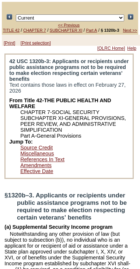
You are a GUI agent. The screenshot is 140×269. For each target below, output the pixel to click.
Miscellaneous (37, 153)
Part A (91, 30)
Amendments (36, 165)
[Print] (9, 43)
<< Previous (69, 25)
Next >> (130, 30)
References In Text (42, 159)
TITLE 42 (11, 30)
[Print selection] (36, 43)
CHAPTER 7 (34, 30)
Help (131, 48)
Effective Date (36, 171)
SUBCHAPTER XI (66, 30)
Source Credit (36, 148)
